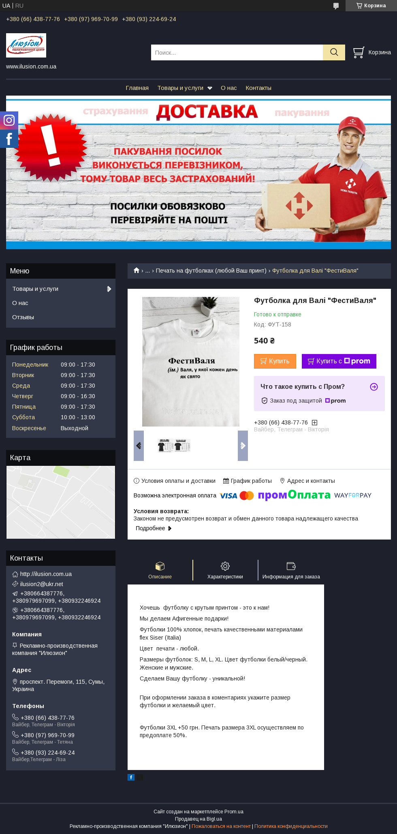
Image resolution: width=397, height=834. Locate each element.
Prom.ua (233, 812)
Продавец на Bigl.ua (198, 819)
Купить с (343, 361)
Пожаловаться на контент (221, 826)
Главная (137, 87)
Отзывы (23, 317)
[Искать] (334, 52)
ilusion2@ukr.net (41, 584)
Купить (279, 361)
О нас (229, 87)
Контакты (258, 87)
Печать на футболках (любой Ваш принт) (211, 270)
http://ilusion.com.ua (46, 574)
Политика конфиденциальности (291, 826)
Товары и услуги (180, 87)
